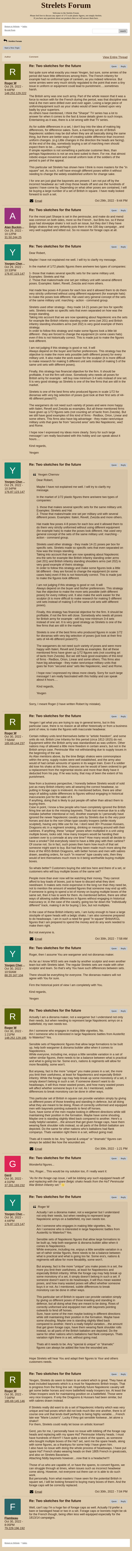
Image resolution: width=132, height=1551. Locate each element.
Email (38, 201)
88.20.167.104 (14, 975)
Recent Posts (10, 30)
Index (24, 26)
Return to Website (12, 26)
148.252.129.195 (15, 1038)
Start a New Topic (12, 48)
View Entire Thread (115, 57)
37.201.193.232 (15, 1185)
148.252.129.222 (15, 93)
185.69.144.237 (15, 743)
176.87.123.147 (15, 273)
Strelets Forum (12, 41)
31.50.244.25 (13, 237)
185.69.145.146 (15, 1401)
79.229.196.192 (15, 1528)
